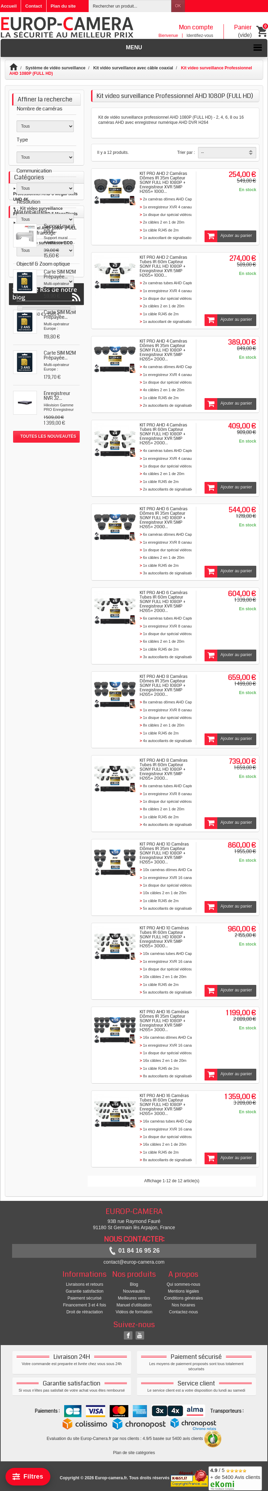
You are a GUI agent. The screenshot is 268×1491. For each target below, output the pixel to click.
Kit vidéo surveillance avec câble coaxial (133, 68)
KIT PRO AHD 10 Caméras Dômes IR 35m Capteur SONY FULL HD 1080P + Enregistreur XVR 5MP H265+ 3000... (164, 853)
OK (178, 5)
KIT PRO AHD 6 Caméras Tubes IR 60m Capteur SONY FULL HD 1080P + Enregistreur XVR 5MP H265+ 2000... (164, 602)
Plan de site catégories (134, 1452)
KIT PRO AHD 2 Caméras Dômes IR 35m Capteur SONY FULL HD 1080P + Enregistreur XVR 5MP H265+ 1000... (163, 182)
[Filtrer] (28, 1476)
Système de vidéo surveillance (56, 68)
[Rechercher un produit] (130, 6)
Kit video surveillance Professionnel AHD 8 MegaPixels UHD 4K (45, 356)
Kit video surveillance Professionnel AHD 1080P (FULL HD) (45, 390)
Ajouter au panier (228, 236)
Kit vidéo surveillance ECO (46, 405)
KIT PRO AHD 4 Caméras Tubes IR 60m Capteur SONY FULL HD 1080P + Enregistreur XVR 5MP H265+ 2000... (163, 434)
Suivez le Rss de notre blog (46, 674)
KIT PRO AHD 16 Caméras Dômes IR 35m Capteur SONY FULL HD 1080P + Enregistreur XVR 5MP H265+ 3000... (164, 1021)
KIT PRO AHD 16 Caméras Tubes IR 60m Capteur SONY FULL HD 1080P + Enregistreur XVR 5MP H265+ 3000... (164, 1105)
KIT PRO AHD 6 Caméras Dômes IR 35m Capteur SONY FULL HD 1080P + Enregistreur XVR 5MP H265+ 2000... (164, 518)
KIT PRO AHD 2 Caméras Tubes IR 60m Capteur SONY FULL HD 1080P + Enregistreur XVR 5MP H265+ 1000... (163, 266)
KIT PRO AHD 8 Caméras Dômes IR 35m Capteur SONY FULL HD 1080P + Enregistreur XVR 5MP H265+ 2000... (164, 685)
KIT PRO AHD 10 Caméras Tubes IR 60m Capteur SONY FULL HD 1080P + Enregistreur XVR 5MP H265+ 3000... (164, 937)
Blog (134, 1284)
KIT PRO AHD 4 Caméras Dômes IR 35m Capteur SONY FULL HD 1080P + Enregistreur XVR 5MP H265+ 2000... (163, 350)
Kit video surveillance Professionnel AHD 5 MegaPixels (45, 373)
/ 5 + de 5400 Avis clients (235, 1477)
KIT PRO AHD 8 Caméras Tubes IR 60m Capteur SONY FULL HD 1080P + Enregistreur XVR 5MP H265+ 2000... (164, 769)
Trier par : (186, 152)
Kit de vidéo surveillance (120, 117)
